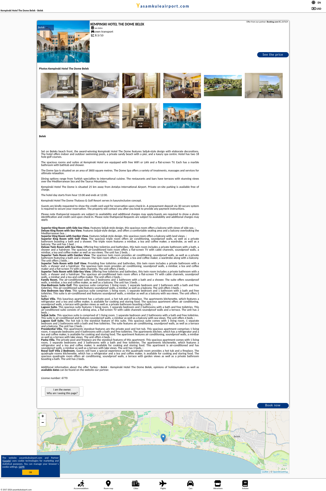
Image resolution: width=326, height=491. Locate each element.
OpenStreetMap (280, 471)
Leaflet (265, 471)
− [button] (42, 423)
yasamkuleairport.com (163, 6)
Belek (41, 27)
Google (7, 460)
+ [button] (42, 416)
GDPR (22, 466)
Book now (273, 405)
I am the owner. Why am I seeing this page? (62, 391)
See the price (273, 55)
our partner (101, 370)
